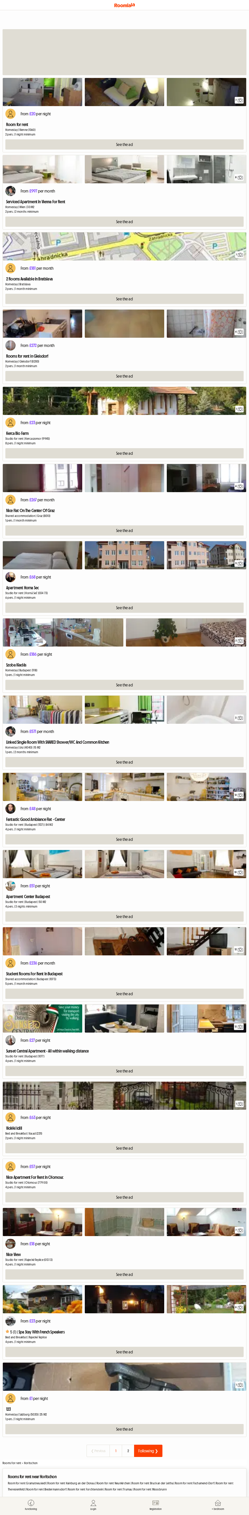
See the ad (124, 144)
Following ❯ (148, 1451)
